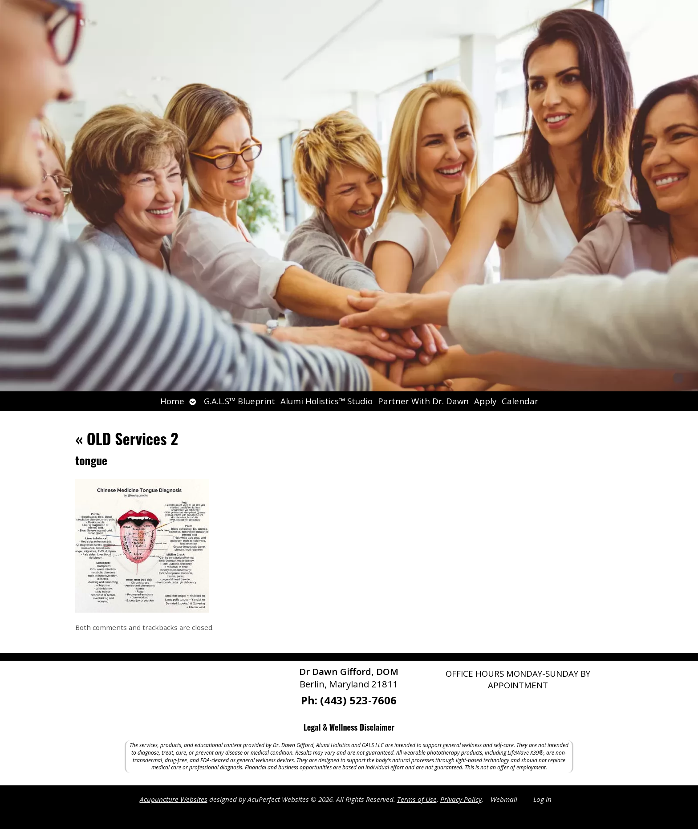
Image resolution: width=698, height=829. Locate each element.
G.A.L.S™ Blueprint (239, 400)
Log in (542, 799)
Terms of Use (417, 799)
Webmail (504, 799)
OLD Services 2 (126, 438)
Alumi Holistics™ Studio (326, 400)
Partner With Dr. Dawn (423, 400)
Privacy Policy (461, 799)
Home (172, 400)
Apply (485, 400)
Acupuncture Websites (173, 799)
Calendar (520, 400)
